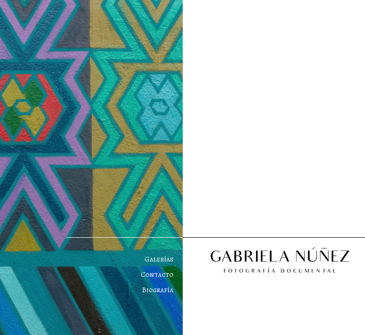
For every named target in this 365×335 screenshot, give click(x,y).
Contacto (157, 274)
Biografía (157, 290)
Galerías (159, 259)
